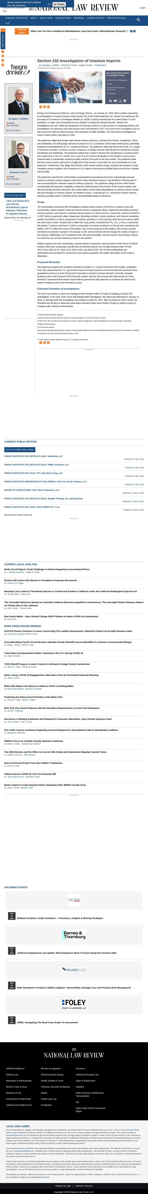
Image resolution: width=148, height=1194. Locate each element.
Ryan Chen (25, 594)
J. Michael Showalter (15, 572)
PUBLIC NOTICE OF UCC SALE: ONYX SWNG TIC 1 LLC (32, 507)
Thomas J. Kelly (13, 700)
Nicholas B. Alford (32, 777)
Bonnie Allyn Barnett (15, 689)
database (88, 1133)
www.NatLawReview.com (16, 1135)
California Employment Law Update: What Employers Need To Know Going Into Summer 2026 (66, 953)
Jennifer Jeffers (13, 594)
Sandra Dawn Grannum (31, 744)
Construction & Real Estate (18, 1099)
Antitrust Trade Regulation (117, 80)
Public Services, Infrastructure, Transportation (90, 1094)
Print (111, 101)
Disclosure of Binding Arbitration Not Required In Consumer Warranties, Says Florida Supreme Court (58, 719)
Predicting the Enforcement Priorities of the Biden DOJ (33, 697)
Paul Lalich (11, 619)
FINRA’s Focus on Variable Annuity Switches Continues (33, 741)
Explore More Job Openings (16, 218)
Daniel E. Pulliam (28, 700)
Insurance (80, 1068)
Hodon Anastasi (13, 656)
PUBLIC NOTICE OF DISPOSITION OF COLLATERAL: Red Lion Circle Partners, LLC (45, 481)
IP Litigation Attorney (16, 214)
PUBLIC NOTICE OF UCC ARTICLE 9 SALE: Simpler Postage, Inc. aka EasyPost (43, 498)
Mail (116, 101)
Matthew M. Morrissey (16, 733)
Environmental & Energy (52, 1074)
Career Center (95, 18)
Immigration (46, 1105)
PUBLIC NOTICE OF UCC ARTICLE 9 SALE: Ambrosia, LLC (33, 456)
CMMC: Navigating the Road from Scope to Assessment (47, 1022)
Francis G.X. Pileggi (15, 583)
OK (49, 4)
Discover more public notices (17, 515)
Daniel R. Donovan (15, 755)
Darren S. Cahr (13, 766)
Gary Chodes (12, 608)
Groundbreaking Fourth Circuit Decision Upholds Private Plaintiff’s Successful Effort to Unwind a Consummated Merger (68, 642)
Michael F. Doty (27, 788)
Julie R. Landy (13, 788)
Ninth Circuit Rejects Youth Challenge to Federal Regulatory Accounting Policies (47, 569)
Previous (131, 31)
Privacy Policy (133, 1130)
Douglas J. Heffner (18, 118)
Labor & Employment (85, 1081)
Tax (77, 1102)
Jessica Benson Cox (15, 777)
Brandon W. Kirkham (33, 689)
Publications (100, 65)
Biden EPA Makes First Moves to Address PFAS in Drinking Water (39, 686)
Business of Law (13, 1093)
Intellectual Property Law (87, 1074)
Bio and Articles (13, 130)
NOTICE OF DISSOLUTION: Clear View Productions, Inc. (32, 490)
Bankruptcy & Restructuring (18, 1081)
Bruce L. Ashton (13, 744)
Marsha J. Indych (14, 667)
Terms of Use (118, 1130)
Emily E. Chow (28, 645)
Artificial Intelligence (15, 1068)
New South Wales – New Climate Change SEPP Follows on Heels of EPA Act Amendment (51, 616)
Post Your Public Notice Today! (20, 449)
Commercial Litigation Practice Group (22, 634)
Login (142, 7)
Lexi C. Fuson (26, 722)
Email (11, 123)
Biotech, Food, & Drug (16, 1087)
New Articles (3, 40)
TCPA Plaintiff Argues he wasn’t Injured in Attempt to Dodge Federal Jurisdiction (47, 664)
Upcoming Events (16, 887)
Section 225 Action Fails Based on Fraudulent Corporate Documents (40, 580)
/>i (125, 101)
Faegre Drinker (85, 65)
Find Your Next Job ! (15, 195)
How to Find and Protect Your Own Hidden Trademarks (33, 763)
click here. (46, 1177)
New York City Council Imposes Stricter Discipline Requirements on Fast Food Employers (52, 708)
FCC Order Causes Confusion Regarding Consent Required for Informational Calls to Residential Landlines (61, 730)
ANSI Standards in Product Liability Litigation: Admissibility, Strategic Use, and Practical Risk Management (74, 988)
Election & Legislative (51, 1068)
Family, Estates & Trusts (52, 1081)
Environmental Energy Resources (115, 89)
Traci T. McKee (13, 722)
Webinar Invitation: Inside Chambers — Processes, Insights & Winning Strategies (60, 918)
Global (109, 84)
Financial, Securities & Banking (55, 1087)
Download (120, 101)
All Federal (111, 94)
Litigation (80, 1087)
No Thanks (59, 4)
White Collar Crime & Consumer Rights (91, 1109)
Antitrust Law (12, 1074)
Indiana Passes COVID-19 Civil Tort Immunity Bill (30, 774)
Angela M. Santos (33, 572)
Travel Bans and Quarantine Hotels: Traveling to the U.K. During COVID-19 (43, 653)
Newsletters (63, 18)
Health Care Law (48, 1099)
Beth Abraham (30, 755)
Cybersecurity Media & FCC (19, 1105)
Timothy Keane (26, 608)
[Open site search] (138, 19)
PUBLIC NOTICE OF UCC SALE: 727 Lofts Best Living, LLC (33, 473)
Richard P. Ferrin (18, 172)
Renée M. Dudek (29, 667)
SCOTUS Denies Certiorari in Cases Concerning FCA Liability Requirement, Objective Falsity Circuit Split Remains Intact (68, 631)
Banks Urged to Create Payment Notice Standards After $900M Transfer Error (45, 785)
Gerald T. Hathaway (15, 711)
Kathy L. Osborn (13, 645)
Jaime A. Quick (13, 678)
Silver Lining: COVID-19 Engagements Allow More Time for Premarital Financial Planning (51, 675)
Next (134, 31)
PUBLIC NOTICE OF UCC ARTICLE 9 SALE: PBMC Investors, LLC (36, 464)
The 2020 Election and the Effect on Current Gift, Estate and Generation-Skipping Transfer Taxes (55, 752)
